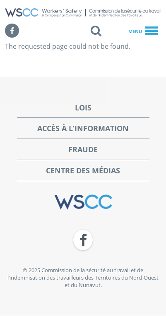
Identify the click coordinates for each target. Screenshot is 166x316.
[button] (96, 31)
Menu (143, 31)
